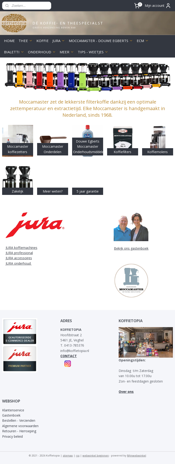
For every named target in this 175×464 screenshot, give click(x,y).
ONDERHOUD (42, 52)
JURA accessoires (19, 258)
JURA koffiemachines (21, 247)
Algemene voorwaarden (20, 426)
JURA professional (19, 253)
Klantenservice (13, 410)
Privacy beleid (12, 436)
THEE (26, 40)
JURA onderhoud (19, 263)
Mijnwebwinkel (136, 455)
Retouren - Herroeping (19, 431)
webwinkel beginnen (95, 455)
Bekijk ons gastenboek (131, 248)
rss (77, 455)
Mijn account (158, 5)
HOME (9, 40)
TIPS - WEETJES (93, 52)
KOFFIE (42, 40)
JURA (58, 40)
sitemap (68, 455)
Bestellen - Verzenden (18, 420)
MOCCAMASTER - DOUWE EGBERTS (101, 40)
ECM (143, 40)
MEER (67, 52)
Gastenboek (11, 415)
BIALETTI (14, 52)
